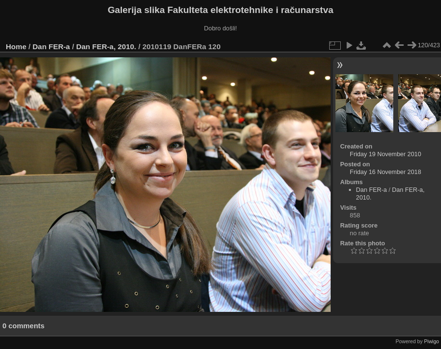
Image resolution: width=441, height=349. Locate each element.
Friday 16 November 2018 (385, 171)
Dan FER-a (51, 46)
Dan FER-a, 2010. (106, 46)
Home (16, 46)
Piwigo (431, 341)
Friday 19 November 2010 (385, 154)
